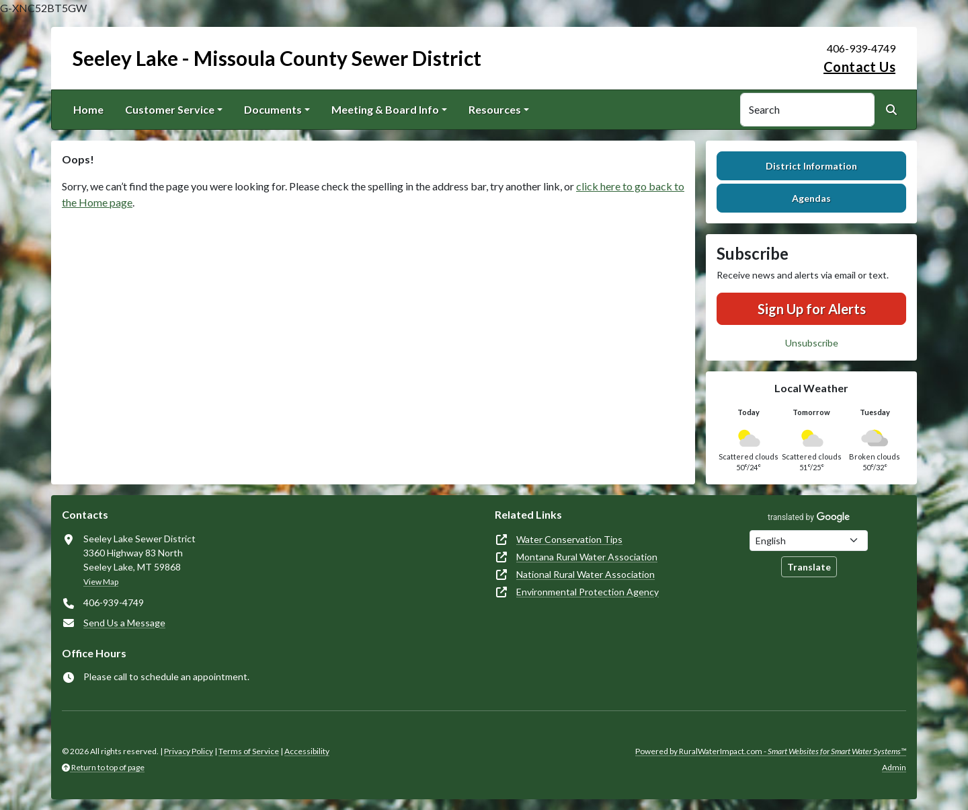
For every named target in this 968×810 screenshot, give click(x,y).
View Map (100, 582)
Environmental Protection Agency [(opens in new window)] (587, 591)
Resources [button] (495, 109)
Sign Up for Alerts (812, 309)
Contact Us (859, 67)
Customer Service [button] (169, 109)
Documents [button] (273, 109)
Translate (809, 567)
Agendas (811, 198)
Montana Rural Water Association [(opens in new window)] (586, 556)
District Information (811, 166)
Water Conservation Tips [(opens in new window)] (569, 539)
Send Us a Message (124, 622)
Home (88, 109)
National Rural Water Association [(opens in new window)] (585, 574)
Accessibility (306, 751)
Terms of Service (248, 751)
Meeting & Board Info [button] (385, 109)
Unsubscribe (811, 342)
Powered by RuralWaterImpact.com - (770, 751)
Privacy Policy (188, 751)
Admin (894, 767)
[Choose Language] (809, 540)
